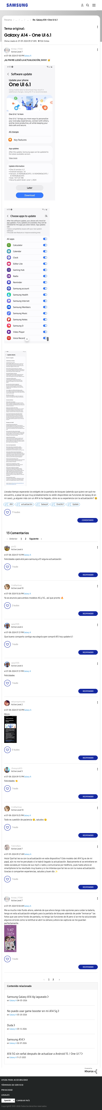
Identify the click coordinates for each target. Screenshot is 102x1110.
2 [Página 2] (25, 539)
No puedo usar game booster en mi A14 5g (32, 1011)
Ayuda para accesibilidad (14, 1080)
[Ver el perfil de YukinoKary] (16, 846)
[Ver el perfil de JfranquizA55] (16, 768)
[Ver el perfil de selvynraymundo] (18, 702)
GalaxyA (44, 504)
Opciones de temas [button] (93, 27)
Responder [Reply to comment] (88, 575)
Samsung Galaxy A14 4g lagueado (27, 996)
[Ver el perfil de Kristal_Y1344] (17, 49)
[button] (93, 50)
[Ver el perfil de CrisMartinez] (16, 585)
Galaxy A (27, 56)
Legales (5, 1095)
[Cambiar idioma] (8, 1100)
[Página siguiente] (35, 539)
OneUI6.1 (60, 504)
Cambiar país (23, 1100)
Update (75, 504)
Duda (10, 1025)
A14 (11, 504)
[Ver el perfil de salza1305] (15, 624)
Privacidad (7, 1090)
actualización (26, 504)
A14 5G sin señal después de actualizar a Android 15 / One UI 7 (44, 1053)
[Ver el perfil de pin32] (13, 547)
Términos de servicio (12, 1085)
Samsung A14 (15, 1039)
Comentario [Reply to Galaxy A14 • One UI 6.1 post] (87, 520)
